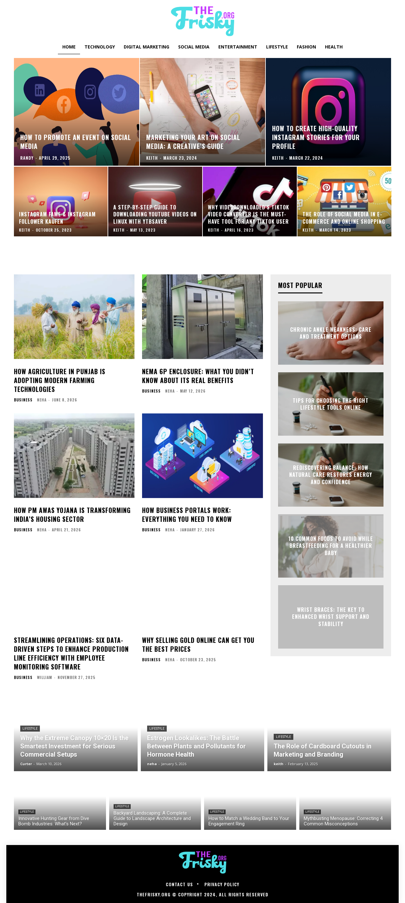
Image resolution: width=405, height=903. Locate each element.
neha (42, 399)
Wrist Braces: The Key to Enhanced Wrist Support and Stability (330, 617)
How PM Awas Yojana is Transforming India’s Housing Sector (72, 514)
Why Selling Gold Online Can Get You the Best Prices (198, 644)
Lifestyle (30, 728)
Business (23, 400)
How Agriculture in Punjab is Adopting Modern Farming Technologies (59, 380)
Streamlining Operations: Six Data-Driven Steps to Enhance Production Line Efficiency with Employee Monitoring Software (71, 653)
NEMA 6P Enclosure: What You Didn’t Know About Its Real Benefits (198, 376)
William (44, 677)
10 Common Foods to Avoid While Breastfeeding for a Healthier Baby (330, 546)
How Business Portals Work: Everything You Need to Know (187, 514)
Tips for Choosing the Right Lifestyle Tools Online (331, 404)
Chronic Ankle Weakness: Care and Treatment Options (330, 333)
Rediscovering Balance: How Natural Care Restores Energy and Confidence (330, 475)
